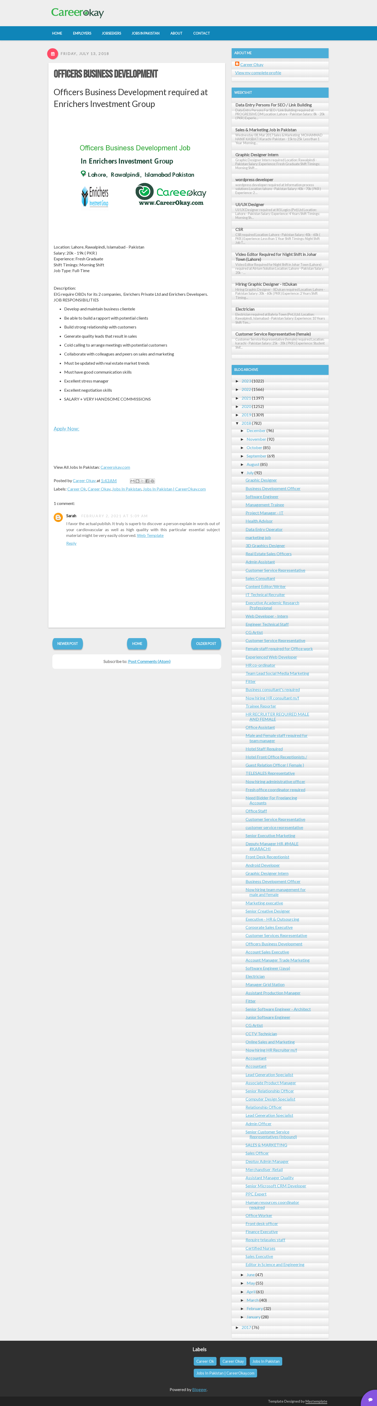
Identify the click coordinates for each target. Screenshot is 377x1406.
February (255, 1308)
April (251, 1291)
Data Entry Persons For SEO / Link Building (273, 104)
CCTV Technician (261, 1033)
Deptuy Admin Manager (267, 1161)
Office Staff (256, 810)
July (250, 472)
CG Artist (254, 632)
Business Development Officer (273, 488)
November (256, 439)
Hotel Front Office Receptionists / (276, 756)
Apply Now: (66, 428)
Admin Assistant (260, 561)
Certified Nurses (260, 1248)
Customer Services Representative (276, 935)
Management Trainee (265, 504)
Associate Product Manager (271, 1082)
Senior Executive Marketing (270, 835)
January (253, 1316)
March (253, 1299)
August (253, 464)
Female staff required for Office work (279, 648)
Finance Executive (262, 1231)
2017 (246, 1327)
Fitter (251, 681)
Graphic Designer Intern (256, 154)
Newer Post (67, 644)
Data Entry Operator (264, 529)
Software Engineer (262, 496)
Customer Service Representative (275, 570)
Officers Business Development (106, 74)
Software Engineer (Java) (268, 968)
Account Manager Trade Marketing (278, 959)
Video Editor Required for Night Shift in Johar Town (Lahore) (276, 257)
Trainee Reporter (261, 705)
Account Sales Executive (267, 951)
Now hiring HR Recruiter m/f (271, 1049)
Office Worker (259, 1215)
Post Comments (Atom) (149, 661)
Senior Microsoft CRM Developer (276, 1185)
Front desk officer (262, 1223)
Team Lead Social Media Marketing (277, 673)
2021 (246, 397)
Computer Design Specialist (270, 1098)
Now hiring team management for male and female (276, 892)
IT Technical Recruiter (265, 594)
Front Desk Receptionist (267, 856)
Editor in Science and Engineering (275, 1264)
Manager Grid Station (265, 984)
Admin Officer (258, 1123)
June (251, 1274)
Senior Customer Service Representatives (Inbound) (271, 1134)
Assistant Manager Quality (270, 1177)
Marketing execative (264, 902)
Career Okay (99, 488)
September (257, 455)
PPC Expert (256, 1193)
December (256, 430)
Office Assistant (260, 727)
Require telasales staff (265, 1239)
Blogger (199, 1389)
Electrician (244, 308)
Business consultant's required (273, 689)
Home (137, 644)
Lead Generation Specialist (269, 1074)
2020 (246, 406)
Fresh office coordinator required (275, 789)
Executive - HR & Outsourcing (272, 919)
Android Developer (263, 865)
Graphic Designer (261, 479)
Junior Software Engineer (268, 1017)
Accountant (256, 1057)
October (254, 447)
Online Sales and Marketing (270, 1041)
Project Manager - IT (265, 512)
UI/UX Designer (249, 204)
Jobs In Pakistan (126, 488)
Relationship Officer (264, 1107)
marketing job (258, 537)
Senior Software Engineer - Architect (278, 1008)
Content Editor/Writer (266, 586)
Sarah (71, 515)
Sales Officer (257, 1152)
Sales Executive (259, 1256)
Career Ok (76, 488)
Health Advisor (259, 520)
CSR (239, 229)
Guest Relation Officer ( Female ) (275, 764)
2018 (246, 423)
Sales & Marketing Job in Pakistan (265, 129)
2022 (246, 389)
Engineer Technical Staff (267, 624)
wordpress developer (254, 179)
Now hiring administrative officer (275, 781)
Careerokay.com (115, 467)
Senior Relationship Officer (270, 1090)
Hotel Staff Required (264, 748)
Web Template (150, 535)
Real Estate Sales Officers (269, 553)
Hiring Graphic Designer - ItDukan (266, 284)
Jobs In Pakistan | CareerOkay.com (174, 488)
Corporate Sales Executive (269, 927)
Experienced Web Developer (271, 656)
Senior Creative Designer (268, 910)
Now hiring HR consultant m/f (272, 697)
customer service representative (274, 827)
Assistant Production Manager (273, 992)
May (251, 1282)
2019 (246, 414)
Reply (71, 543)
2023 (246, 380)
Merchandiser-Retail (264, 1169)
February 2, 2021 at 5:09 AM (114, 516)
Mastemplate (316, 1401)
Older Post (206, 644)
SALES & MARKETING (266, 1144)
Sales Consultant (260, 578)
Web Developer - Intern (267, 615)
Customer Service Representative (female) (273, 333)
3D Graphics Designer (265, 545)
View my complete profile (258, 72)
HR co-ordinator (260, 664)
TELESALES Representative (270, 773)
